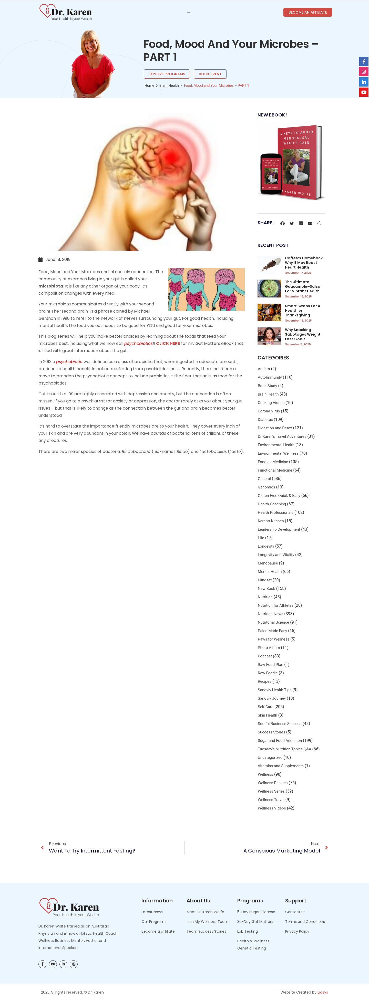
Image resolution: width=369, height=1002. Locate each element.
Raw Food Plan (270, 664)
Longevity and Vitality (276, 554)
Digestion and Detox (275, 428)
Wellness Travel (271, 799)
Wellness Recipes (273, 783)
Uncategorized (270, 757)
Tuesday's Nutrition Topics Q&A (284, 749)
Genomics (266, 487)
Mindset (265, 580)
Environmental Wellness (278, 453)
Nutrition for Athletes (275, 605)
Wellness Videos (272, 808)
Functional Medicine (275, 470)
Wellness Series (271, 791)
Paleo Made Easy (272, 630)
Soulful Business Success (280, 723)
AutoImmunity (270, 377)
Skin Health (267, 715)
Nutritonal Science (273, 622)
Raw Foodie (268, 673)
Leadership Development (279, 529)
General (264, 478)
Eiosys (322, 992)
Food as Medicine (273, 462)
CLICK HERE (167, 343)
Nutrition (265, 597)
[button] (282, 223)
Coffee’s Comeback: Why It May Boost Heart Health (304, 262)
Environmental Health (276, 445)
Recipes (264, 681)
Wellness (265, 774)
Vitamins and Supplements (281, 766)
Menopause (268, 563)
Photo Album (269, 647)
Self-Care (265, 707)
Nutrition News (270, 614)
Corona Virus (269, 411)
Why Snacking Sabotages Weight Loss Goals (303, 334)
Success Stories (271, 732)
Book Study (267, 385)
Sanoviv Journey (272, 698)
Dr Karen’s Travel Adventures (282, 436)
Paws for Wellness (273, 639)
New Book (266, 588)
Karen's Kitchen (271, 521)
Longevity (266, 546)
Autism (264, 369)
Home (149, 85)
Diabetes (265, 419)
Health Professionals (275, 512)
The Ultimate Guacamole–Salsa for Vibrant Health (302, 286)
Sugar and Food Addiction (280, 740)
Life (261, 538)
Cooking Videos (271, 402)
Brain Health (169, 85)
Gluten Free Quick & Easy (279, 495)
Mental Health (270, 571)
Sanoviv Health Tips (275, 690)
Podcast (265, 656)
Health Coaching (272, 504)
